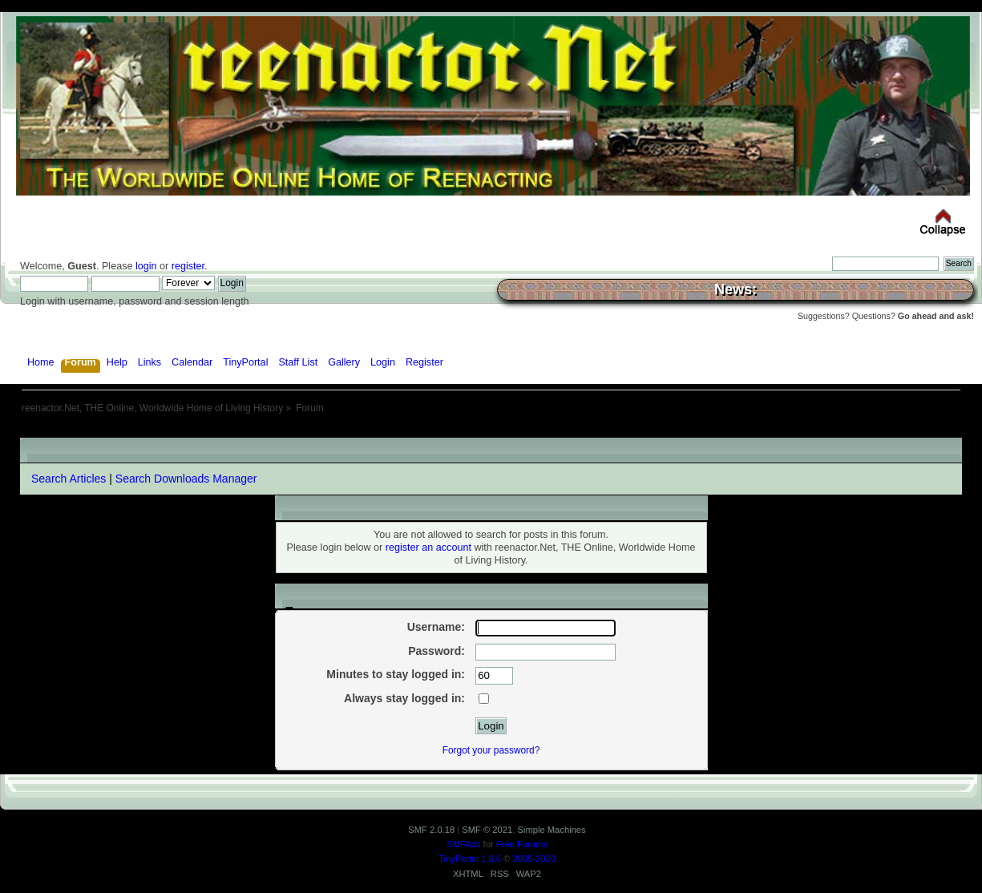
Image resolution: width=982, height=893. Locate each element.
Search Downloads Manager (186, 478)
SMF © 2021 (487, 829)
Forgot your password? (491, 750)
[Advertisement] (491, 432)
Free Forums (522, 844)
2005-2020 (534, 858)
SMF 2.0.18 (431, 829)
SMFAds (463, 844)
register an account (428, 547)
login (146, 266)
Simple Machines (551, 829)
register (188, 266)
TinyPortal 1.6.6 (469, 858)
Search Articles (68, 478)
